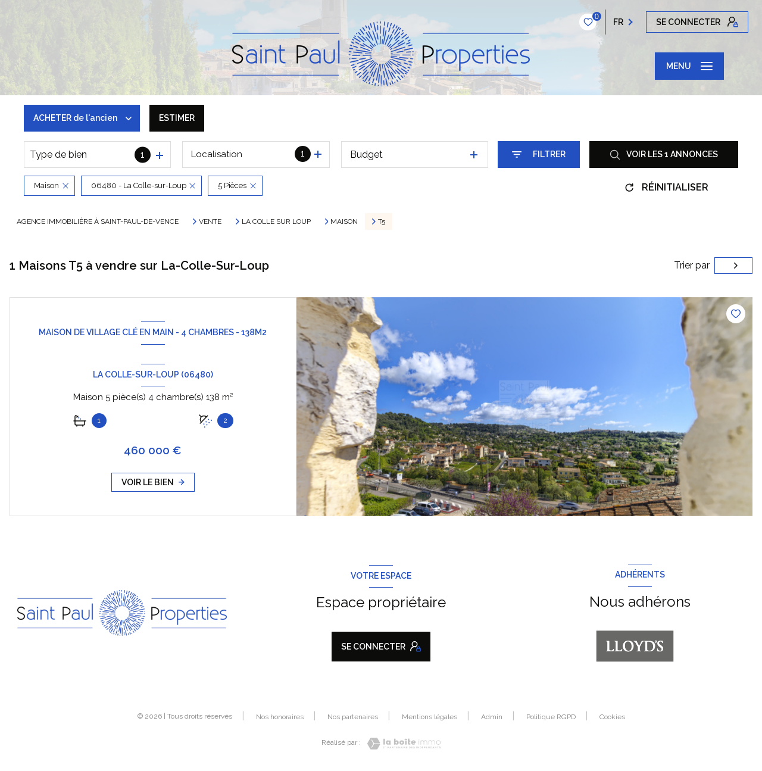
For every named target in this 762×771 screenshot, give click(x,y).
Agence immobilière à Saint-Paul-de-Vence (98, 221)
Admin (491, 717)
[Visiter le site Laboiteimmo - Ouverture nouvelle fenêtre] (401, 744)
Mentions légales (429, 717)
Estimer (177, 118)
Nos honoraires (280, 717)
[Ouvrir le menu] (689, 66)
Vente (210, 221)
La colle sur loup (276, 221)
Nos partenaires (352, 717)
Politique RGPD (551, 717)
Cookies (612, 717)
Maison (344, 221)
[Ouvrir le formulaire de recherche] (539, 154)
